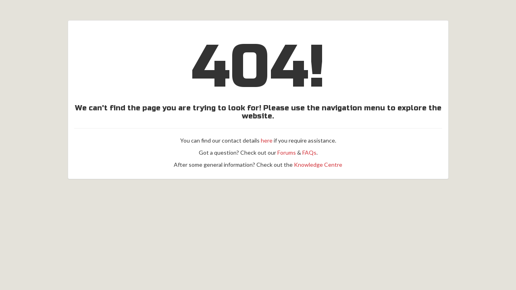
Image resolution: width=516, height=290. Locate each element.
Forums (286, 152)
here (267, 140)
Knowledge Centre (318, 164)
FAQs (309, 152)
